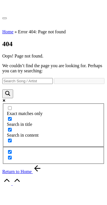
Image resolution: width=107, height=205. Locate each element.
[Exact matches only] (10, 108)
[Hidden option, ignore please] (10, 152)
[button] (22, 171)
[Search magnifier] (7, 93)
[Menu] (4, 18)
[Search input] (27, 81)
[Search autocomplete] (79, 81)
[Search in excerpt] (10, 140)
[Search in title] (10, 119)
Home (7, 31)
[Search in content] (10, 130)
